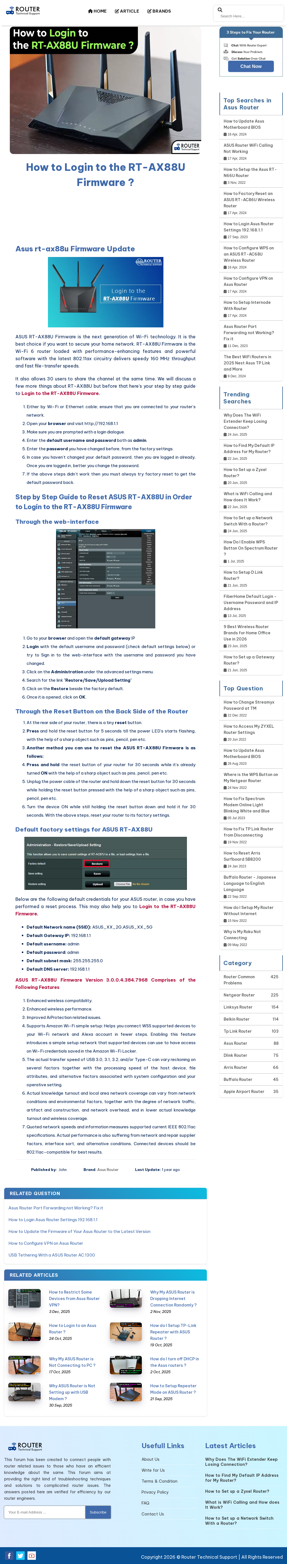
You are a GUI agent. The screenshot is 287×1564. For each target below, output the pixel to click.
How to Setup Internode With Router (247, 305)
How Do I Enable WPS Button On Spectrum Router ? (251, 548)
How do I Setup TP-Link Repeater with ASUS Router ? (173, 1332)
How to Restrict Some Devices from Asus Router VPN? (74, 1299)
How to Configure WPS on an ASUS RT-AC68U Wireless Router (249, 254)
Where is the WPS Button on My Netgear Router (251, 777)
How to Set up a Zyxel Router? (245, 472)
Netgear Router (239, 995)
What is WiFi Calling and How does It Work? (248, 496)
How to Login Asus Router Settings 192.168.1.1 (53, 1219)
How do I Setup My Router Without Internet (249, 910)
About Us (150, 1459)
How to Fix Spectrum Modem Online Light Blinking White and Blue (247, 805)
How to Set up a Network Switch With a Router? (248, 521)
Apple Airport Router (244, 1091)
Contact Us (153, 1514)
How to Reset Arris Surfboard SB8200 (242, 856)
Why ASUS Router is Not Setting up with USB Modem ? (72, 1392)
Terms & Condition (159, 1481)
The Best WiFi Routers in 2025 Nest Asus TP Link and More (247, 363)
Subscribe (98, 1512)
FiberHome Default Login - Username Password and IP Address (251, 602)
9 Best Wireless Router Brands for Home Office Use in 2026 (247, 633)
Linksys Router (238, 1007)
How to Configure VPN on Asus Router (45, 1243)
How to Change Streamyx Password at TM (249, 705)
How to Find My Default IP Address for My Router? (249, 448)
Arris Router (235, 1067)
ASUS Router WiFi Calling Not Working (248, 148)
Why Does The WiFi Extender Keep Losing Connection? (245, 421)
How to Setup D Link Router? (243, 575)
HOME (97, 11)
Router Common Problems (239, 980)
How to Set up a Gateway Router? (249, 660)
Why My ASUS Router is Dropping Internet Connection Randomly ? (173, 1299)
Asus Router (108, 1169)
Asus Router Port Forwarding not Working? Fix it (55, 1208)
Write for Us (153, 1470)
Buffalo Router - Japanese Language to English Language (250, 883)
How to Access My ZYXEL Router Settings (249, 729)
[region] (105, 215)
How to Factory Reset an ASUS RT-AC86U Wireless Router (249, 199)
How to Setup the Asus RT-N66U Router (250, 172)
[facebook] (9, 1555)
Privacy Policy (155, 1492)
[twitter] (20, 1555)
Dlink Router (235, 1055)
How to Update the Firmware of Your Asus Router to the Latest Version (79, 1231)
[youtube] (31, 1555)
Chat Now (251, 66)
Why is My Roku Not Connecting (242, 934)
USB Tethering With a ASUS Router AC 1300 (51, 1255)
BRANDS (159, 11)
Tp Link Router (238, 1031)
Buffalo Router (238, 1079)
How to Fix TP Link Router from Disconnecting (249, 832)
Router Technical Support (209, 1557)
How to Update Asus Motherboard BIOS (244, 124)
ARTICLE (127, 11)
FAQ (145, 1503)
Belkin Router (236, 1019)
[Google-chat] (251, 57)
